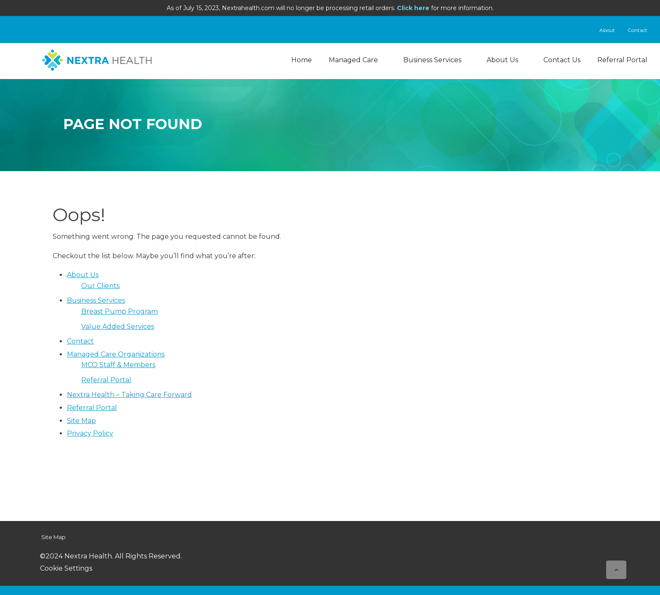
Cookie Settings (66, 568)
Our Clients (100, 286)
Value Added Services (117, 327)
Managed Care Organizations (116, 354)
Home (301, 60)
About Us (502, 60)
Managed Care (353, 60)
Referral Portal (622, 60)
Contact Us (561, 60)
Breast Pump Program (119, 311)
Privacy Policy (90, 433)
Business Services (432, 60)
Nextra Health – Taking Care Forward (129, 395)
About (607, 30)
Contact (637, 30)
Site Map (81, 421)
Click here (413, 8)
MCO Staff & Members (118, 365)
